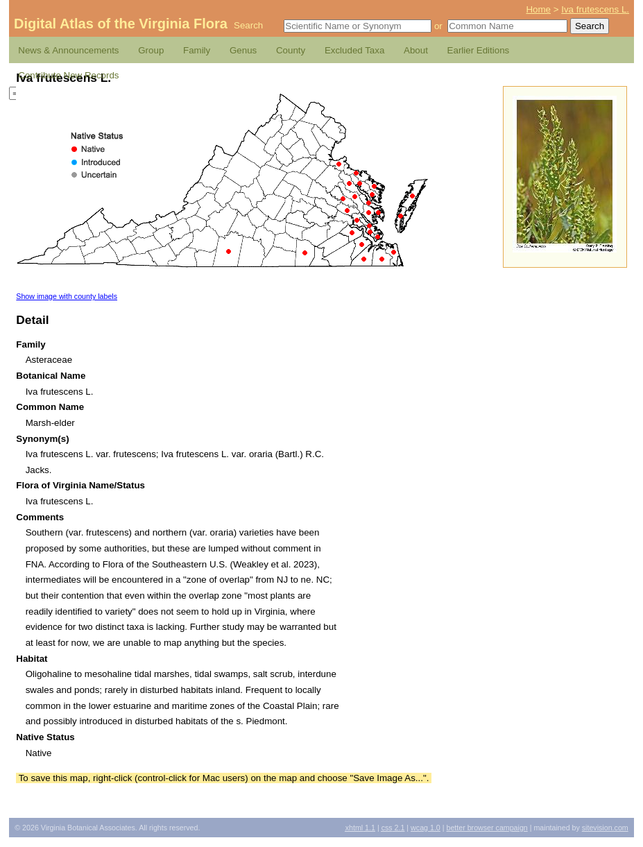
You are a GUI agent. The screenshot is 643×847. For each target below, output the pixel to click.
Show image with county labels (66, 296)
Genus (243, 50)
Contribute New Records (68, 75)
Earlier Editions (478, 50)
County (290, 50)
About (416, 50)
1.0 (425, 827)
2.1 (393, 827)
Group (151, 50)
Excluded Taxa (354, 50)
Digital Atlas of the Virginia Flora (121, 23)
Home (538, 9)
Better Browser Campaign (486, 827)
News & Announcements (68, 50)
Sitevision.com (605, 827)
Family (196, 50)
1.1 (360, 827)
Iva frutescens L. (595, 9)
